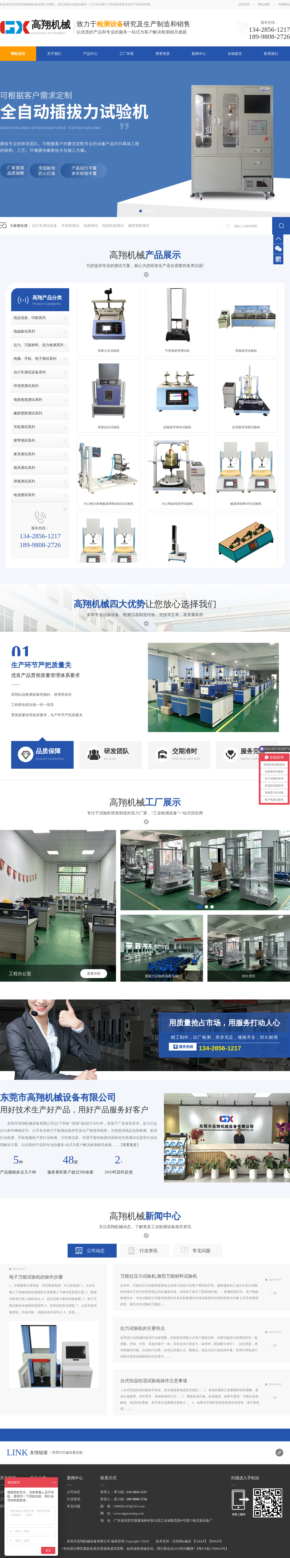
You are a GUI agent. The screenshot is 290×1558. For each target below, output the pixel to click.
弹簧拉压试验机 (109, 428)
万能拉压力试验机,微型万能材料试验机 (158, 1276)
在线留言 (235, 54)
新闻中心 (199, 54)
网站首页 (18, 54)
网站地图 (264, 4)
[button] (136, 211)
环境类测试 (70, 226)
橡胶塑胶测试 (138, 226)
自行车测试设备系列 (30, 372)
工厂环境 (126, 54)
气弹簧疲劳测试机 (177, 352)
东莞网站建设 (181, 1541)
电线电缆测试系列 (28, 399)
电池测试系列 (24, 495)
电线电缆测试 (113, 226)
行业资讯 (148, 1250)
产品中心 (90, 54)
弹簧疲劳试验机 (246, 352)
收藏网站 (284, 4)
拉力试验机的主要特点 (142, 1328)
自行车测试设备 (44, 226)
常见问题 (201, 1250)
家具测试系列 (24, 454)
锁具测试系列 (24, 468)
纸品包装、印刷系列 (30, 318)
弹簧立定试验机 (109, 352)
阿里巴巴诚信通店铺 (67, 1452)
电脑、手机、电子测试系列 (35, 358)
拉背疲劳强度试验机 (246, 428)
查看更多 (129, 1145)
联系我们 (271, 54)
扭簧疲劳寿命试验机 (177, 428)
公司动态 (96, 1250)
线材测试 (91, 226)
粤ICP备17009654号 (212, 1548)
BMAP (215, 1541)
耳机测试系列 (24, 427)
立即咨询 (243, 4)
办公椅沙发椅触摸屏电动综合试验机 (109, 505)
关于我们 (54, 54)
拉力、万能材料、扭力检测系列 (39, 345)
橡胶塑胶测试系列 (28, 413)
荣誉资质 (162, 54)
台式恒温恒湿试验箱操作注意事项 (153, 1380)
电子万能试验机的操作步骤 (36, 1277)
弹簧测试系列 (24, 481)
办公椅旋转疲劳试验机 (177, 505)
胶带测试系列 (24, 440)
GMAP (199, 1541)
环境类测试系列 (26, 386)
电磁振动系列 (24, 331)
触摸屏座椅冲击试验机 (246, 505)
